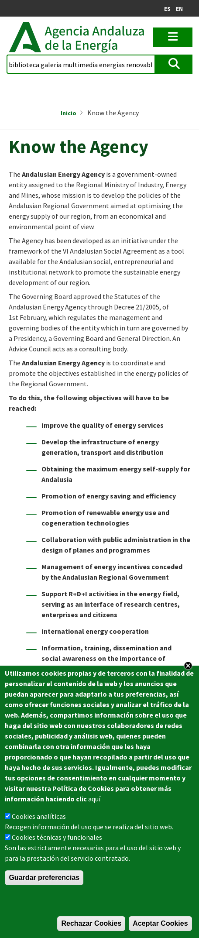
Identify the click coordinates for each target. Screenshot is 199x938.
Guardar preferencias (44, 877)
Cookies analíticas (39, 816)
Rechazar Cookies (91, 923)
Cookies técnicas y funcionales (57, 837)
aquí (94, 798)
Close (188, 665)
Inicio (68, 113)
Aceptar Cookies (160, 923)
